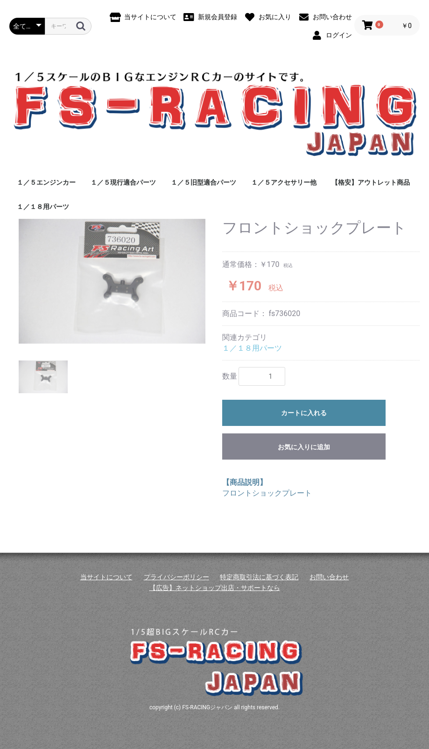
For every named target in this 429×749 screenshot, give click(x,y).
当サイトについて (106, 577)
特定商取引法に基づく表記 (259, 577)
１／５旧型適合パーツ (203, 182)
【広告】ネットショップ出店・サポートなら (214, 587)
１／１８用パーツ (43, 206)
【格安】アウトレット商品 (370, 182)
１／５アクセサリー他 (283, 182)
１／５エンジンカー (46, 182)
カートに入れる (304, 413)
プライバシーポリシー (176, 577)
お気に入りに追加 (304, 447)
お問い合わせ (329, 577)
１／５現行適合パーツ (123, 182)
